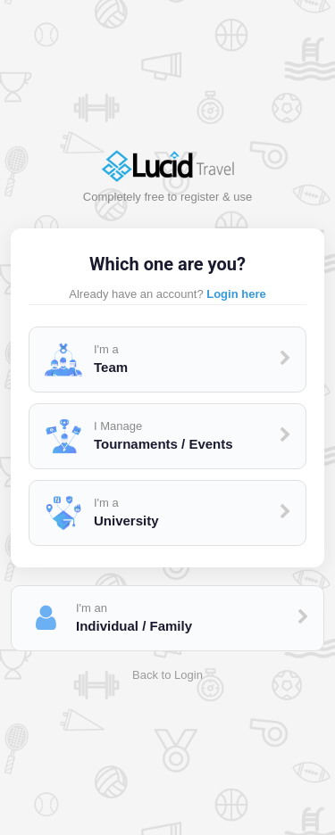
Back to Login (167, 675)
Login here (235, 294)
